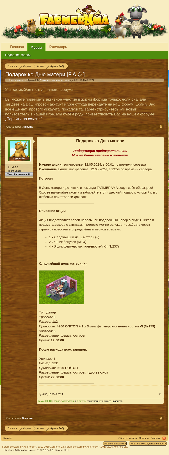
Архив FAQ (34, 80)
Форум (36, 47)
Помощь (144, 438)
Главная (17, 47)
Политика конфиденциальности (148, 443)
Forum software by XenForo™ (96, 446)
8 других (81, 401)
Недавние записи (18, 55)
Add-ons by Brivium (37, 450)
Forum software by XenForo (33, 446)
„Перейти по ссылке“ (23, 119)
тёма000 (43, 401)
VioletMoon (68, 401)
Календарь (58, 47)
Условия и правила (115, 443)
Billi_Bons (54, 401)
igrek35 (74, 80)
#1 (160, 394)
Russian (7, 438)
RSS (164, 438)
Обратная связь (128, 438)
